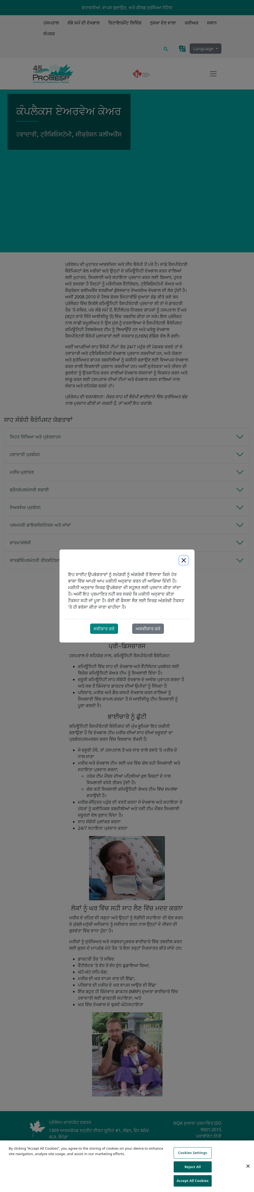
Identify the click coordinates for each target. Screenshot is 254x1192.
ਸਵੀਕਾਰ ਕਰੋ (104, 629)
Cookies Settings (192, 1152)
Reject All (193, 1166)
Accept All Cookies (193, 1180)
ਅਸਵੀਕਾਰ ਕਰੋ (148, 629)
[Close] (183, 560)
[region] (127, 1166)
